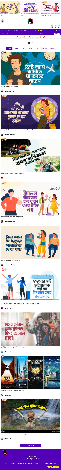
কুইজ (9, 30)
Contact (13, 463)
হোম (1, 30)
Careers (19, 463)
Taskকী (41, 33)
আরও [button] (8, 33)
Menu (2, 21)
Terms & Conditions (50, 463)
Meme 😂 (38, 37)
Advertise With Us (28, 463)
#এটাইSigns (30, 37)
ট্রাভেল (25, 30)
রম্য (5, 30)
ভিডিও (3, 33)
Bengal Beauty (39, 30)
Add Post (57, 33)
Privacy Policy (39, 463)
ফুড (21, 30)
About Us (6, 463)
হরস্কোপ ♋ (22, 37)
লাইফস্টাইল (15, 30)
